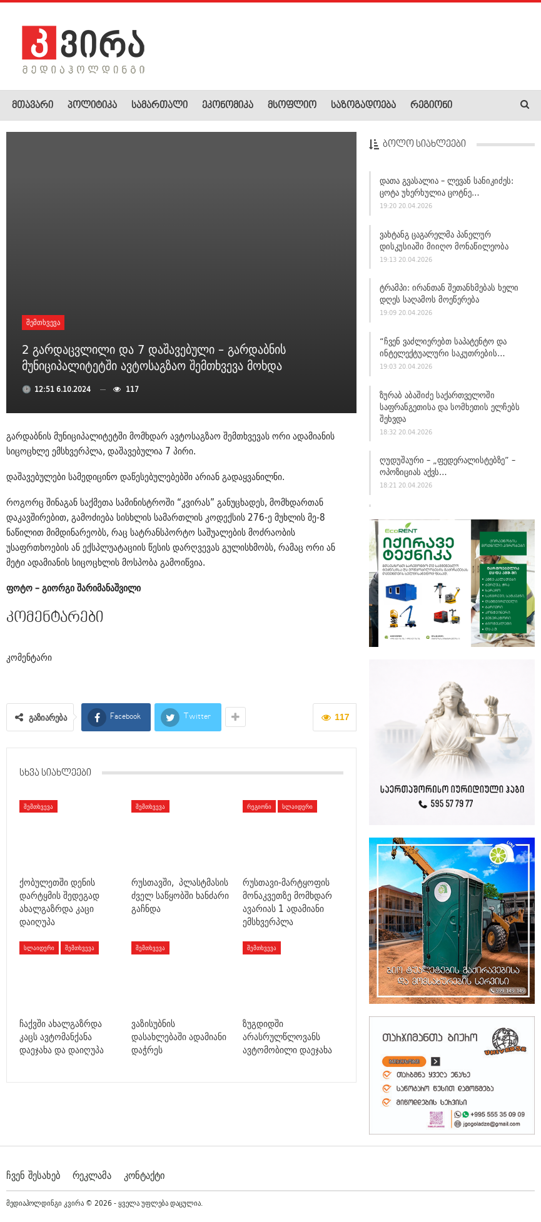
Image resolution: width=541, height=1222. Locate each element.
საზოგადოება (363, 106)
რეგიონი (431, 106)
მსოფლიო (292, 106)
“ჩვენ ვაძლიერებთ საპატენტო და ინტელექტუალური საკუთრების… (443, 347)
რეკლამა (92, 1174)
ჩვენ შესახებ (33, 1174)
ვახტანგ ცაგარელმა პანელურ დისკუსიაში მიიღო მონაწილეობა (444, 240)
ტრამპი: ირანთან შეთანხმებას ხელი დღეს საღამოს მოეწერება (449, 293)
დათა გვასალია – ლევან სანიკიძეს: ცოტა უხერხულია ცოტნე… (446, 186)
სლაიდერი (297, 806)
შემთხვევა (43, 322)
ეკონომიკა (227, 106)
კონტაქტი (144, 1174)
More (476, 106)
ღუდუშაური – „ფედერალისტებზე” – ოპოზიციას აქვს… (447, 466)
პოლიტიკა (92, 106)
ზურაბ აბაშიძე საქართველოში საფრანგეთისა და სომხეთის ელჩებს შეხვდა (450, 407)
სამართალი (159, 106)
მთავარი (32, 106)
